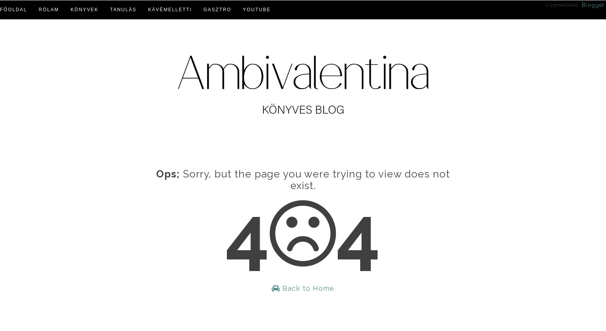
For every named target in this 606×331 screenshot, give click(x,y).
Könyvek (85, 9)
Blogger (593, 5)
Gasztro (218, 9)
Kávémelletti (170, 9)
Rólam (49, 9)
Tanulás (123, 9)
